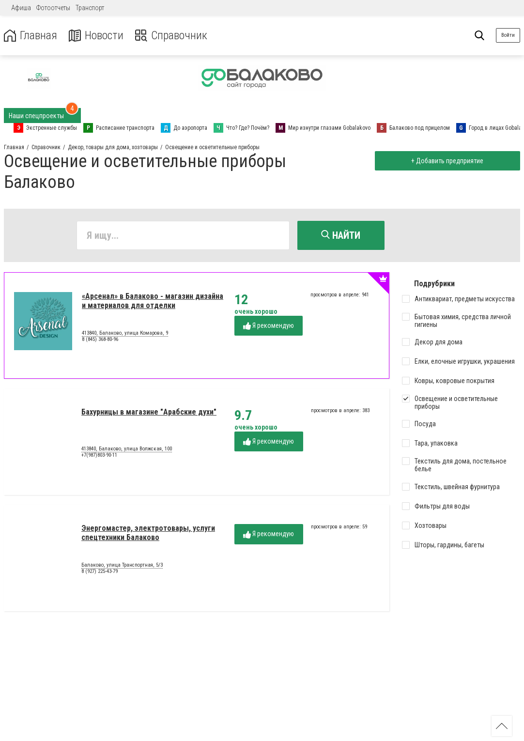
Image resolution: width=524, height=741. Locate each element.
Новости (96, 35)
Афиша (21, 8)
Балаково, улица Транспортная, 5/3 (122, 565)
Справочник (171, 35)
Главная (30, 35)
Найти (340, 235)
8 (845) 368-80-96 (100, 339)
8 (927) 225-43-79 (99, 571)
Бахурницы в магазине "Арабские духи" (148, 412)
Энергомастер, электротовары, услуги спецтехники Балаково (148, 532)
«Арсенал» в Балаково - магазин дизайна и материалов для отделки (152, 300)
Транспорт (90, 8)
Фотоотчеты (53, 8)
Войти (508, 35)
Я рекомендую (268, 326)
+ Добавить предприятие (447, 161)
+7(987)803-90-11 (99, 455)
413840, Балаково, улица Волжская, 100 (126, 449)
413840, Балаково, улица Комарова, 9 (125, 333)
